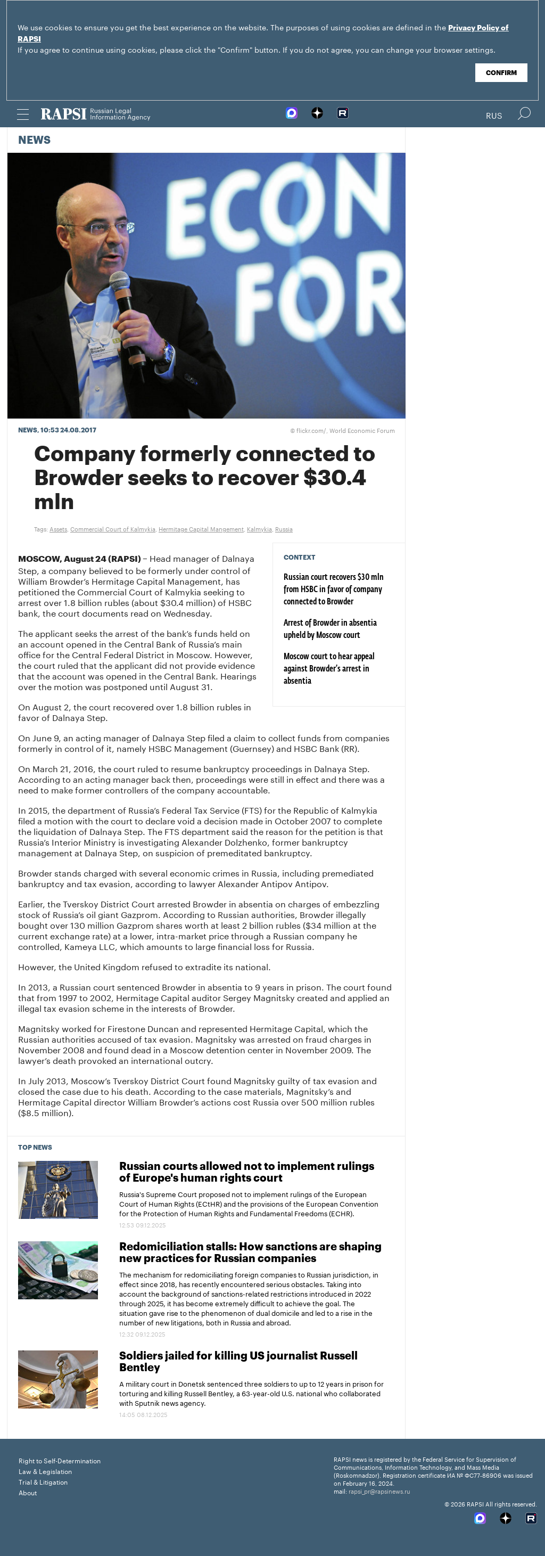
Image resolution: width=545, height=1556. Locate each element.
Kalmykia (259, 528)
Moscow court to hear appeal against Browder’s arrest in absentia (329, 669)
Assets (58, 528)
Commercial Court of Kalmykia (112, 528)
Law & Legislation (45, 1470)
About (28, 1492)
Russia (284, 528)
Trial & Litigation (43, 1481)
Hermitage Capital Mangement (201, 528)
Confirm (501, 73)
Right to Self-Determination (60, 1460)
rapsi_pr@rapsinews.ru (379, 1490)
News (34, 140)
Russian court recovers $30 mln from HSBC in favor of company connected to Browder (334, 590)
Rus (494, 114)
